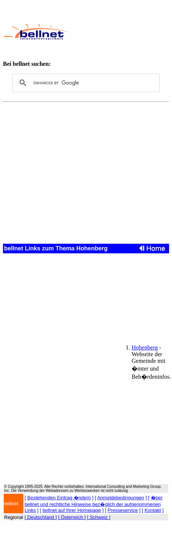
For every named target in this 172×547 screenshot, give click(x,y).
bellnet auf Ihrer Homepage (72, 510)
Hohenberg (145, 347)
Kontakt (153, 510)
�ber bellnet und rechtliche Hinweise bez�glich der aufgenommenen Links (93, 504)
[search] (84, 82)
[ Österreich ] (72, 517)
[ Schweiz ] (98, 517)
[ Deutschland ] (40, 517)
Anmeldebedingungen (120, 497)
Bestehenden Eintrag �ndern (59, 497)
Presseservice (123, 510)
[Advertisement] (119, 32)
